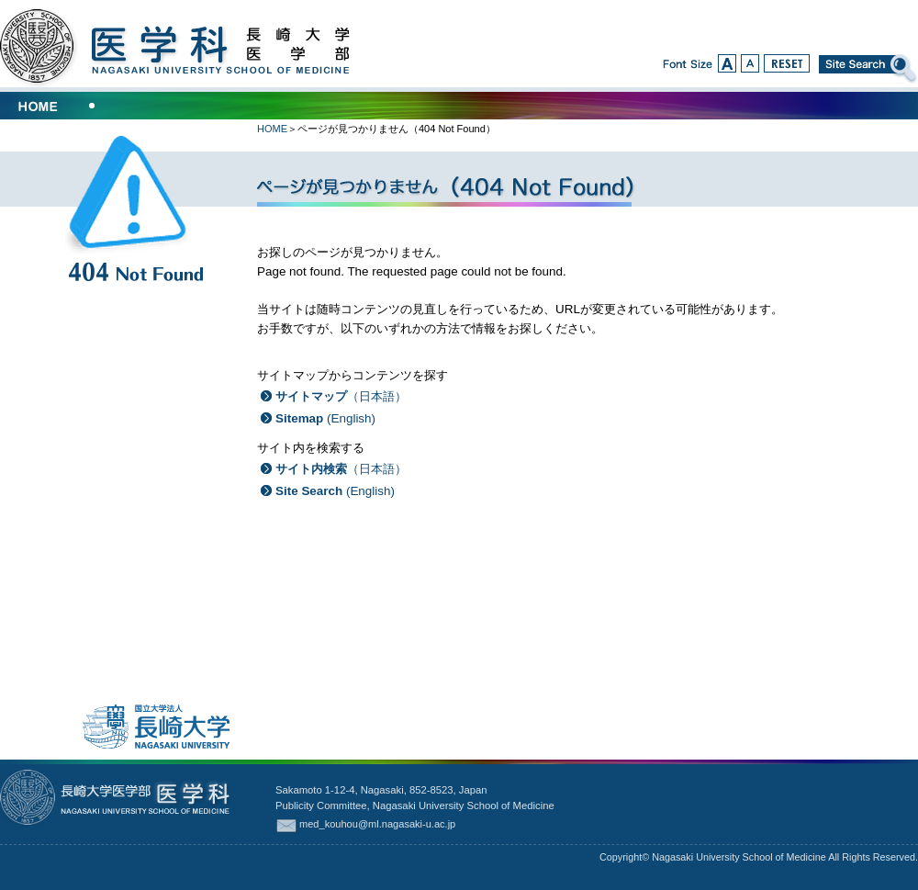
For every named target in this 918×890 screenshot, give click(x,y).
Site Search (868, 69)
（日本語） (341, 396)
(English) (325, 418)
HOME (272, 128)
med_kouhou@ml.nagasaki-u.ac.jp (377, 823)
